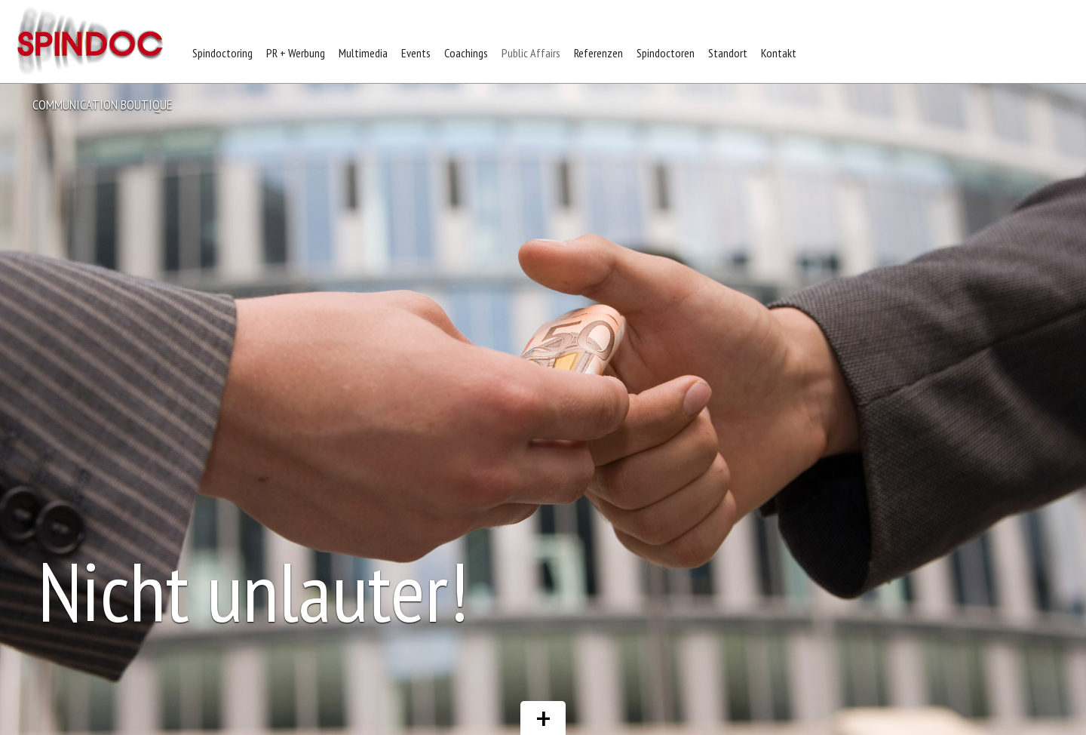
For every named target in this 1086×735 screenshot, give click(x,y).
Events (416, 52)
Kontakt (778, 52)
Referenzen (598, 52)
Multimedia (363, 52)
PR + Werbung (295, 52)
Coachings (466, 52)
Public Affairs (531, 52)
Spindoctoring (222, 52)
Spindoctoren (666, 52)
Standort (727, 52)
